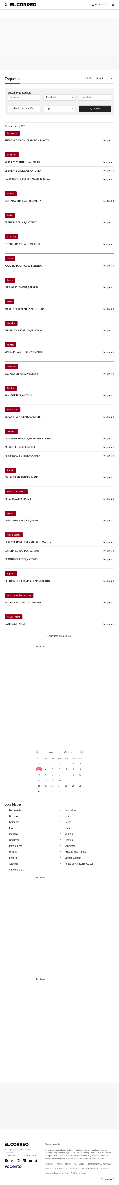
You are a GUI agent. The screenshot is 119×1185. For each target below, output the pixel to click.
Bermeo (10, 194)
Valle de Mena (13, 617)
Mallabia (11, 323)
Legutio (10, 513)
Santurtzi (11, 431)
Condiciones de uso (53, 1169)
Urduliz (10, 470)
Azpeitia (10, 574)
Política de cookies (79, 1173)
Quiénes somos (64, 1164)
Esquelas (12, 79)
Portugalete (12, 410)
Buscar (95, 109)
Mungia (10, 345)
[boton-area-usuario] (99, 4)
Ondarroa (11, 367)
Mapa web (105, 1169)
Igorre (10, 280)
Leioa (9, 302)
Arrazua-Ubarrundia (16, 492)
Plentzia (10, 388)
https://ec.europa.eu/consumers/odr (89, 1158)
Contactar (49, 1164)
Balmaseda (12, 133)
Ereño (9, 215)
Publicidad (93, 1169)
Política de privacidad (75, 1169)
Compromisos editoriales (56, 1173)
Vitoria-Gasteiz (13, 535)
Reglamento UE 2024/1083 (99, 1164)
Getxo (10, 259)
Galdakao (11, 237)
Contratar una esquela (59, 636)
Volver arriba (107, 1179)
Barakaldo (11, 155)
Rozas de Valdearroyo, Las (19, 595)
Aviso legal (79, 1164)
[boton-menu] (113, 5)
